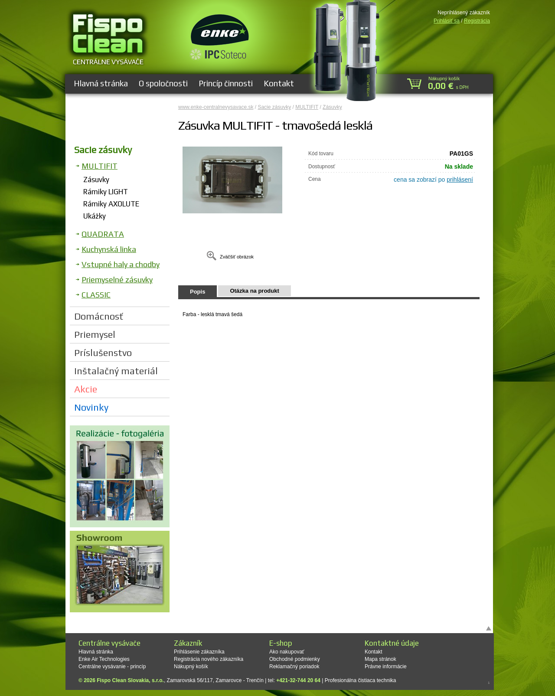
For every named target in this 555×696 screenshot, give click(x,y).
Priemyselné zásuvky (117, 279)
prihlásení (460, 179)
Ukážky (94, 216)
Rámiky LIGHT (105, 191)
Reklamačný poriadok (294, 666)
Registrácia (477, 21)
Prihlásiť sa (447, 21)
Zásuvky (96, 179)
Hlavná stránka (101, 83)
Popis (197, 291)
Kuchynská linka (109, 249)
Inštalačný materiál (116, 370)
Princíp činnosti (226, 83)
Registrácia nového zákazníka (208, 659)
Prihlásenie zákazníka (199, 652)
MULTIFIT (100, 165)
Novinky (91, 407)
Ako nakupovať (286, 652)
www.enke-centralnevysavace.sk (215, 107)
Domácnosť (98, 316)
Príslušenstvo (103, 352)
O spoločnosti (163, 83)
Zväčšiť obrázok (237, 256)
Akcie (85, 389)
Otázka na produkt (254, 291)
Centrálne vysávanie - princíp (112, 666)
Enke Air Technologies (104, 659)
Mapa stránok (380, 659)
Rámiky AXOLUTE (111, 203)
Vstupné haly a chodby (121, 264)
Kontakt (279, 83)
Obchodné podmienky (294, 659)
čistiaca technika (377, 680)
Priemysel (94, 334)
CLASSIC (96, 294)
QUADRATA (103, 234)
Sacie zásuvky (103, 149)
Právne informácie (386, 666)
